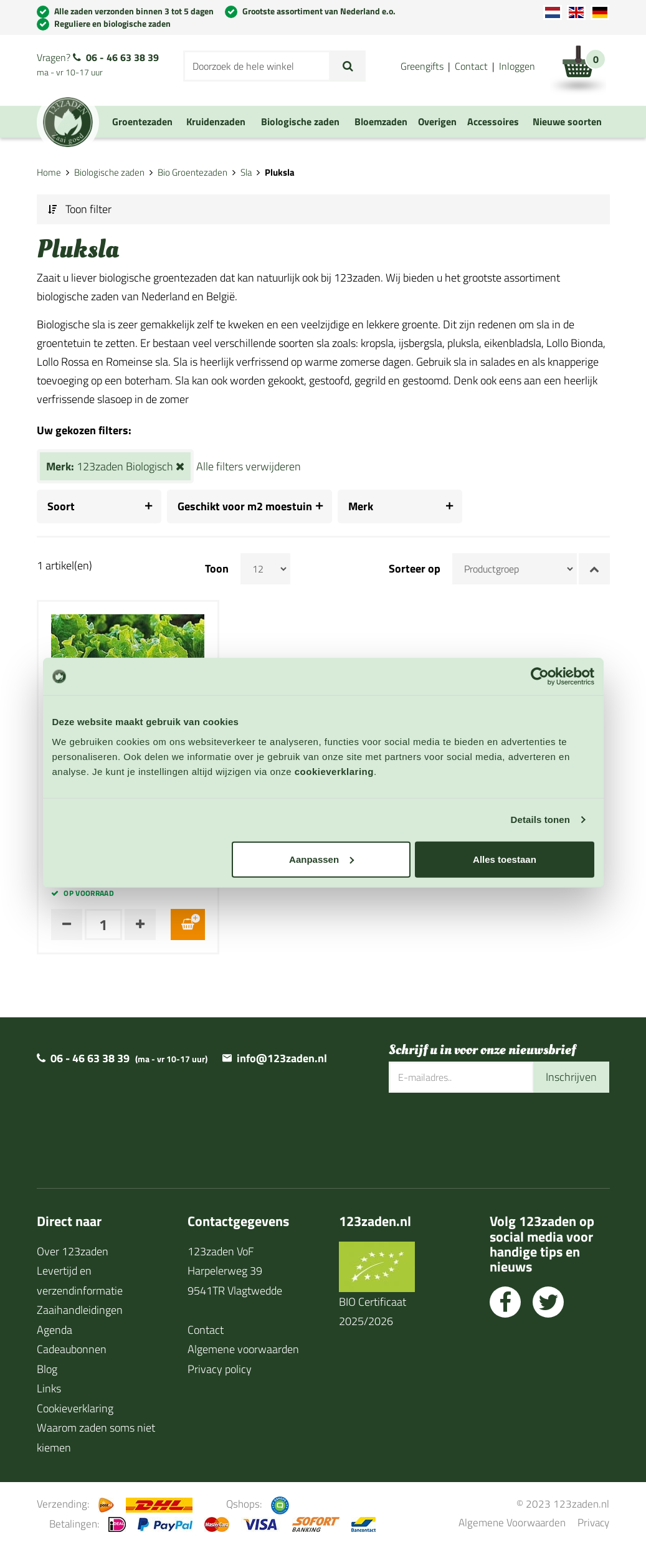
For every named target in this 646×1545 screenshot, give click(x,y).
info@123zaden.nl (282, 1058)
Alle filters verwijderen (248, 466)
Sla (246, 172)
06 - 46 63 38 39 (122, 57)
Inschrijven (571, 1076)
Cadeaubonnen (72, 1349)
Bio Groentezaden (192, 172)
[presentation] (483, 1132)
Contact (471, 66)
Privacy (593, 1522)
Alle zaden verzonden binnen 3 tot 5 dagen (134, 10)
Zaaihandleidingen (80, 1309)
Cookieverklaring (75, 1408)
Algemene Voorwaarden (512, 1522)
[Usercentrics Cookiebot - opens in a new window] (539, 676)
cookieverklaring (334, 771)
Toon (217, 569)
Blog (47, 1369)
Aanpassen (321, 858)
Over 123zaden (72, 1251)
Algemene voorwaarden (243, 1349)
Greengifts (422, 66)
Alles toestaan (504, 858)
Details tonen (540, 819)
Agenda (54, 1329)
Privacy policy (220, 1369)
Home (49, 172)
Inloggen (517, 66)
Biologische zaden (109, 172)
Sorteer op (414, 569)
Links (49, 1388)
